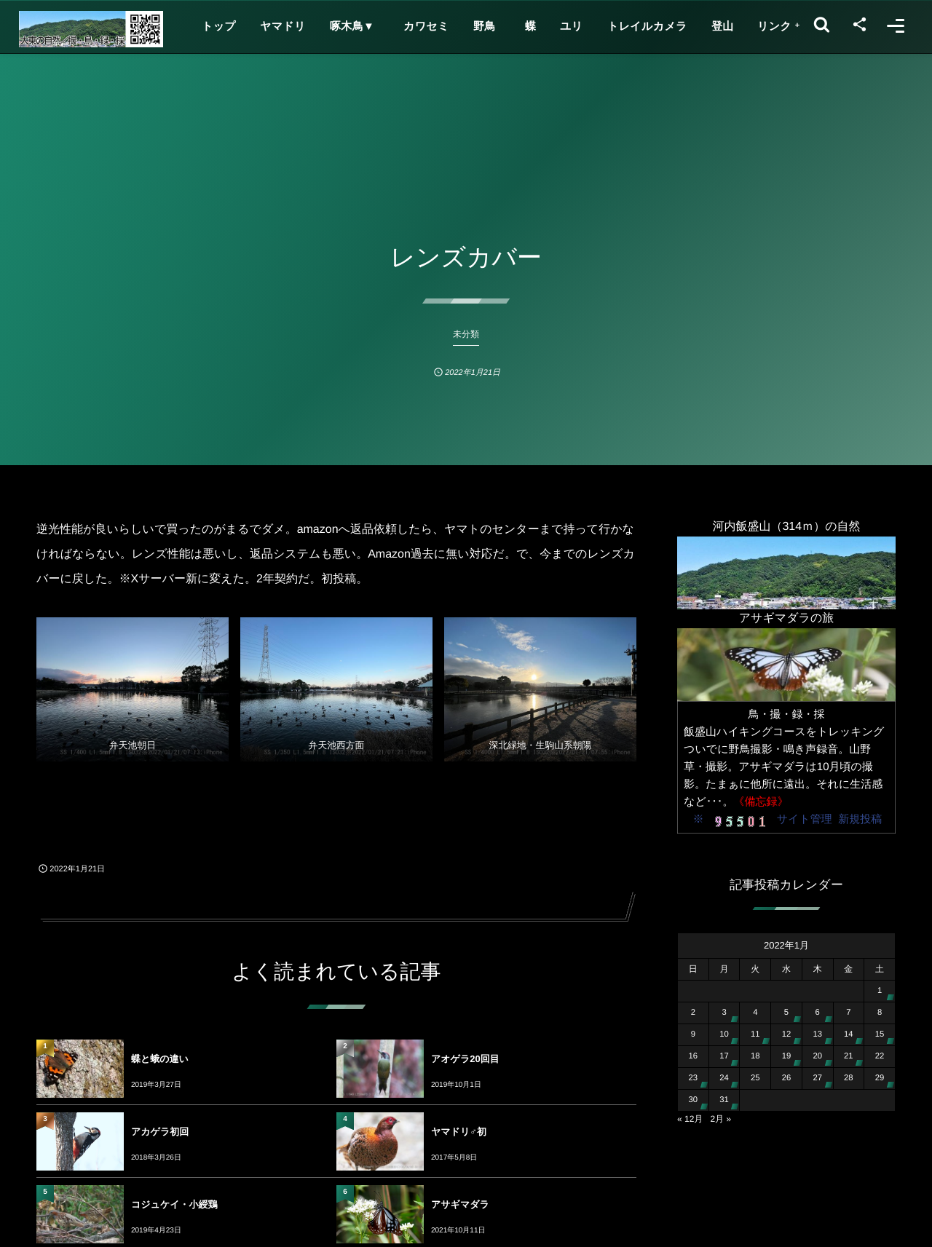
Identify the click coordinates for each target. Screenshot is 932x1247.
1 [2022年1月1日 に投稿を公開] (879, 990)
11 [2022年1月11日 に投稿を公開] (755, 1034)
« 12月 (690, 1119)
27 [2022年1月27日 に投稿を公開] (817, 1078)
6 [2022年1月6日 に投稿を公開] (818, 1012)
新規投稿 (860, 819)
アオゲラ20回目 (465, 1058)
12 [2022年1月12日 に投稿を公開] (786, 1034)
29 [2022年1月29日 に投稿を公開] (880, 1078)
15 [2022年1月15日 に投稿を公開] (880, 1034)
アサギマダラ (460, 1204)
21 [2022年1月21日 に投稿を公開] (848, 1056)
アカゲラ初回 (160, 1131)
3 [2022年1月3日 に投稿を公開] (724, 1012)
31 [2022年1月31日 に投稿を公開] (724, 1100)
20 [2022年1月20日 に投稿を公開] (817, 1056)
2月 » (720, 1119)
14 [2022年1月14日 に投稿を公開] (848, 1034)
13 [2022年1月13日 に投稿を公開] (817, 1034)
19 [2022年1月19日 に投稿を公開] (786, 1056)
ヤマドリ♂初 (458, 1131)
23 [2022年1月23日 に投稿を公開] (693, 1078)
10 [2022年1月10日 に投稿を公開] (724, 1034)
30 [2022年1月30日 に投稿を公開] (693, 1100)
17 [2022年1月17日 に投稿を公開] (724, 1056)
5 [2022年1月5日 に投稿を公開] (786, 1012)
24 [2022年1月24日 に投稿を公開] (724, 1078)
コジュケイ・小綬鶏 (174, 1204)
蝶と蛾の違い (160, 1058)
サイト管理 (804, 819)
